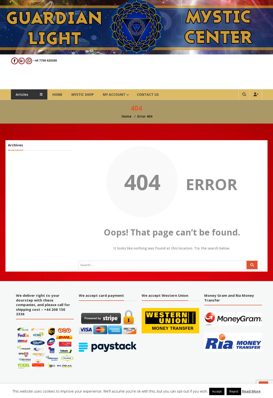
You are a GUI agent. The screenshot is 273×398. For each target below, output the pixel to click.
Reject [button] (233, 391)
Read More (251, 391)
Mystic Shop (86, 94)
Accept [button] (217, 391)
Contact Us (151, 94)
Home (61, 94)
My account (117, 94)
